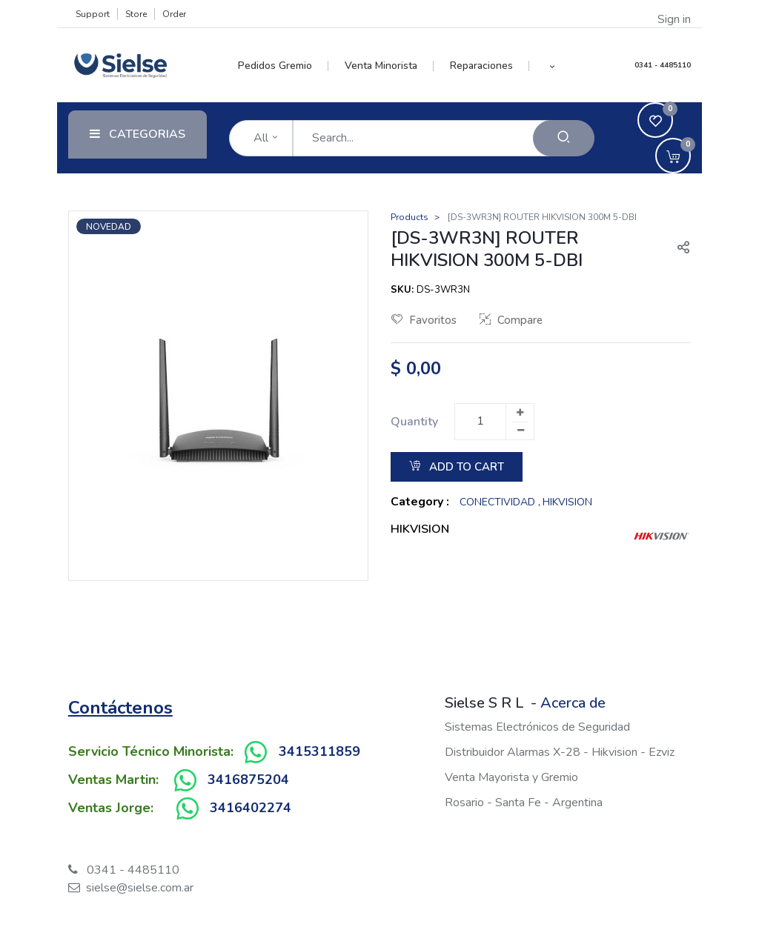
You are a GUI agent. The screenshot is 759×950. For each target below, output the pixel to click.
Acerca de (573, 703)
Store (136, 14)
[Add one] (520, 413)
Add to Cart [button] (456, 466)
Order (174, 14)
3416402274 (250, 808)
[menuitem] (283, 66)
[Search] (563, 138)
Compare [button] (511, 320)
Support (93, 14)
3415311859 (319, 751)
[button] (551, 66)
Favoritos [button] (424, 320)
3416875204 (248, 779)
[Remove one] (520, 430)
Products (409, 217)
